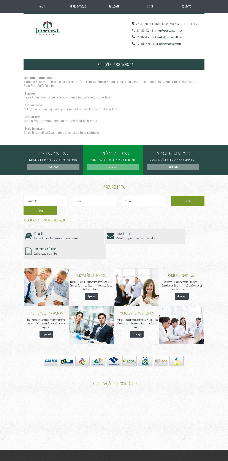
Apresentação (78, 6)
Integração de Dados (151, 82)
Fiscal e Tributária (88, 82)
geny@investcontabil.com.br (169, 30)
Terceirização (134, 82)
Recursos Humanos (106, 82)
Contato (186, 6)
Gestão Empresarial (58, 82)
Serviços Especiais (187, 82)
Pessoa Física (30, 85)
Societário (121, 82)
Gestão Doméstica (46, 85)
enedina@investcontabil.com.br (171, 37)
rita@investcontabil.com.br (169, 44)
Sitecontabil (106, 439)
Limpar (170, 201)
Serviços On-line (170, 82)
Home (42, 6)
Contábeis (73, 82)
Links (150, 6)
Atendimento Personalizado (36, 82)
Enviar (193, 201)
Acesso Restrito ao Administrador (45, 211)
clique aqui (91, 272)
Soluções (114, 6)
